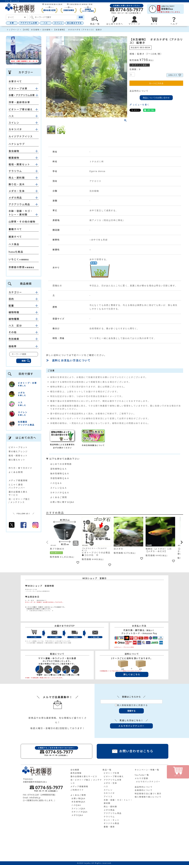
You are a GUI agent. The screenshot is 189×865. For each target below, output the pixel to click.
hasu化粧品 (16, 251)
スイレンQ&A (78, 808)
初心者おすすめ (74, 23)
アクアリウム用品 (19, 204)
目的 (24, 299)
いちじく (14, 259)
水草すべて (15, 81)
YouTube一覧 (142, 775)
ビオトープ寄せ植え (21, 109)
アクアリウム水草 (28, 23)
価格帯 (24, 346)
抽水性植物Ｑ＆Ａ (59, 473)
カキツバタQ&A (79, 811)
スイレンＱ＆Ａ (58, 487)
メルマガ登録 (141, 778)
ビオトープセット (18, 447)
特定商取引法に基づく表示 (148, 793)
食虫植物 (14, 151)
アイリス (108, 796)
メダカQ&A (77, 815)
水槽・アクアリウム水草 (22, 95)
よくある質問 (16, 472)
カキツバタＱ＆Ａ (59, 492)
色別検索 (24, 339)
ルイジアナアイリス (21, 136)
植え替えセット (17, 459)
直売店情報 (76, 773)
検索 (81, 17)
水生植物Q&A (78, 801)
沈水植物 (46, 29)
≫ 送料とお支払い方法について (68, 360)
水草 (12, 23)
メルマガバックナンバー (148, 781)
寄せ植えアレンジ (18, 451)
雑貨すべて (15, 236)
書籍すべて (15, 229)
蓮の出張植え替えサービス (83, 776)
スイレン (58, 23)
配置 (24, 305)
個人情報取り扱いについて (148, 796)
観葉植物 (14, 157)
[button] (47, 542)
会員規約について (144, 790)
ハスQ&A (76, 805)
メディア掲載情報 (18, 480)
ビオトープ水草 (18, 88)
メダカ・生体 (17, 191)
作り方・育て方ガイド (20, 468)
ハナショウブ (17, 144)
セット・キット (111, 820)
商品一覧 (106, 769)
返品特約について (139, 90)
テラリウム (15, 171)
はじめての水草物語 (61, 464)
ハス (46, 23)
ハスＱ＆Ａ (56, 483)
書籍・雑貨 (109, 826)
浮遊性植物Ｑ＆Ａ (59, 478)
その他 (24, 332)
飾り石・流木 (17, 184)
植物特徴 (24, 312)
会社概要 (74, 769)
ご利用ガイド (77, 790)
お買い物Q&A (78, 798)
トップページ (13, 29)
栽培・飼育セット (19, 164)
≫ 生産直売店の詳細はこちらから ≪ (39, 611)
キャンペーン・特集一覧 (147, 769)
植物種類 (24, 319)
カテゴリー (24, 292)
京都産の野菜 (17, 267)
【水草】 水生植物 (30, 29)
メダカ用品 (15, 197)
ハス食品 (14, 244)
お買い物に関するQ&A (62, 502)
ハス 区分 (24, 325)
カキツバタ (15, 129)
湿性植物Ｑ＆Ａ (58, 468)
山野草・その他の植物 (22, 221)
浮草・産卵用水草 (19, 102)
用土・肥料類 (17, 177)
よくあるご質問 (58, 497)
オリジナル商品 (111, 823)
